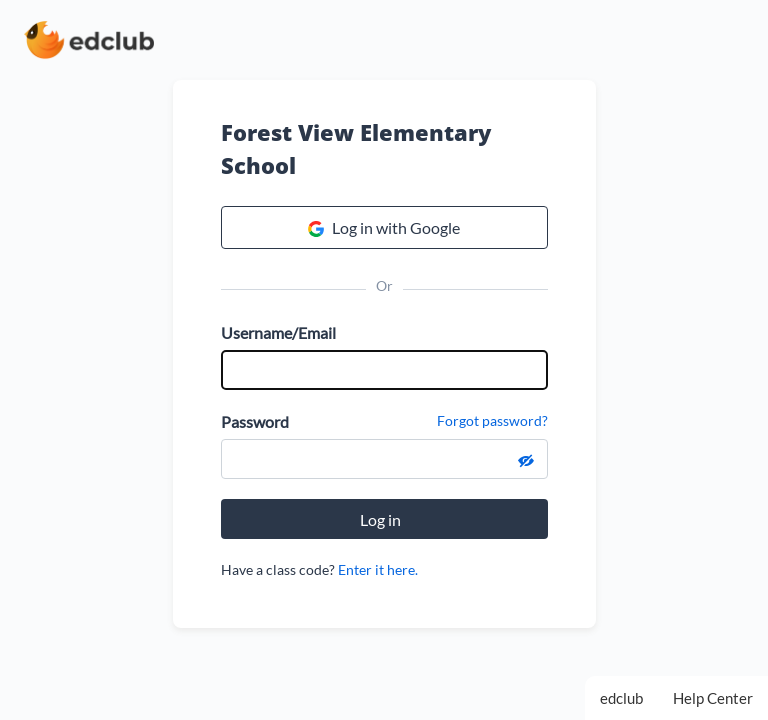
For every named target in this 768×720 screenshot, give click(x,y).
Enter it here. (378, 569)
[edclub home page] (89, 40)
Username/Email (278, 332)
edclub (621, 698)
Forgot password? (492, 420)
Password (255, 421)
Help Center (713, 698)
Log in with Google (384, 228)
